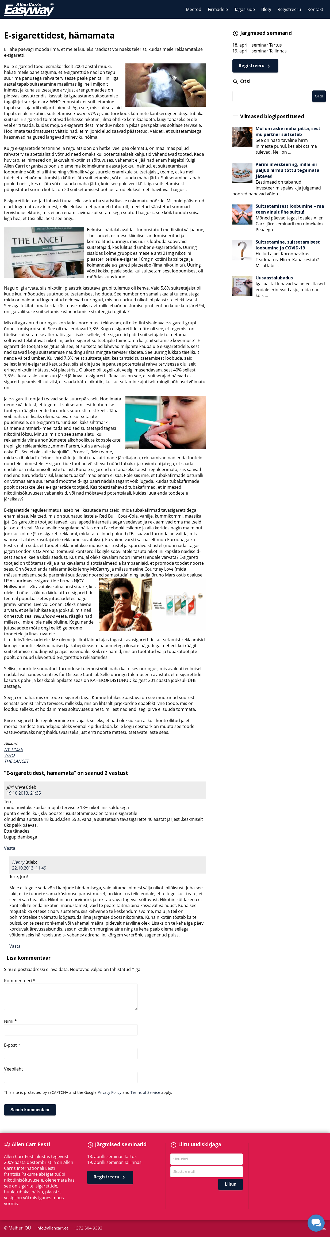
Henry (18, 862)
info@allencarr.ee (53, 1228)
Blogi (266, 9)
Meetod (193, 9)
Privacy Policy (109, 1092)
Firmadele (218, 9)
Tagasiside (244, 9)
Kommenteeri (19, 981)
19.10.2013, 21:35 (24, 793)
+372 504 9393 (88, 1228)
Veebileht (13, 1069)
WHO (9, 755)
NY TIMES (13, 749)
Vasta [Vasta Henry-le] (15, 946)
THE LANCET (16, 761)
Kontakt (315, 9)
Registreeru (289, 9)
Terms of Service (145, 1092)
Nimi (10, 1021)
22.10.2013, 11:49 (29, 868)
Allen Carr (29, 9)
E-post (12, 1045)
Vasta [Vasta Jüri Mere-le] (9, 848)
